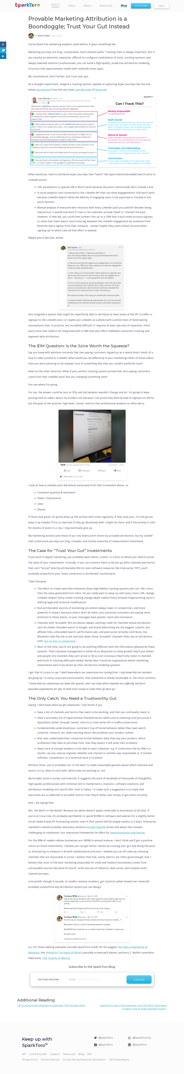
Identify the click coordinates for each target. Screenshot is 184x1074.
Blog (81, 1054)
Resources (69, 1054)
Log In (161, 5)
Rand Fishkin (44, 35)
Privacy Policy (30, 1059)
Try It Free (141, 5)
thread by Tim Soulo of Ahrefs (64, 952)
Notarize (100, 89)
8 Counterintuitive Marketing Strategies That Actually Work (51, 1005)
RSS (89, 1054)
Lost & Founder (38, 1054)
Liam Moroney (82, 89)
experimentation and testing (127, 832)
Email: (72, 979)
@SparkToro (106, 1037)
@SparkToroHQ (142, 1037)
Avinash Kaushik (96, 827)
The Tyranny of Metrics (56, 958)
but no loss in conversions (60, 641)
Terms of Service (50, 1059)
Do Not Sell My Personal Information (84, 1059)
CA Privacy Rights (119, 1059)
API (24, 1054)
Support (55, 1054)
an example (44, 89)
